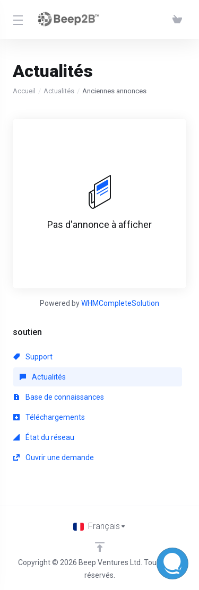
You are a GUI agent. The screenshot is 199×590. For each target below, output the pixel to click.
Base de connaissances (58, 397)
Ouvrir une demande (53, 457)
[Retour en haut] (99, 547)
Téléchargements (49, 417)
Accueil (24, 91)
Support (33, 357)
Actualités (59, 91)
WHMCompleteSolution (120, 303)
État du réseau (43, 437)
